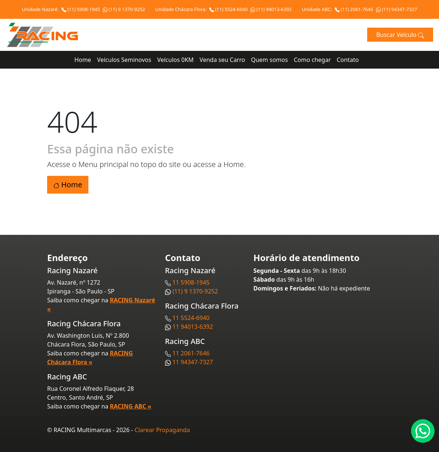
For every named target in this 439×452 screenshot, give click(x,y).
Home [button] (67, 185)
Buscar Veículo (400, 35)
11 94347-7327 (192, 362)
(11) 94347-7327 (396, 9)
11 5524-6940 (191, 318)
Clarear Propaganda (162, 430)
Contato (348, 60)
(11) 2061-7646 (355, 9)
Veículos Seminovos (124, 60)
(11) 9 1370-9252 (124, 9)
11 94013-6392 (192, 327)
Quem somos (269, 60)
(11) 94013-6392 (271, 9)
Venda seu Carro (222, 60)
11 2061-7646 (191, 353)
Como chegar (312, 60)
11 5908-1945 (191, 282)
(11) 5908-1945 (81, 9)
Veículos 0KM (175, 60)
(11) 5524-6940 (229, 9)
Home (82, 60)
